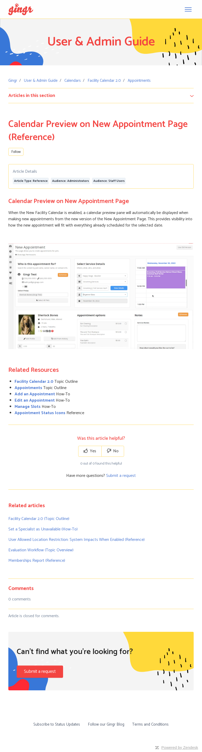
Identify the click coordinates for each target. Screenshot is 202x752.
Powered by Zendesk (179, 747)
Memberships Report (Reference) (36, 560)
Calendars (72, 80)
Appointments (139, 80)
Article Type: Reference (31, 180)
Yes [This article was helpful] (90, 451)
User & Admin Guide (41, 80)
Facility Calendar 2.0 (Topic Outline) (38, 518)
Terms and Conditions (150, 724)
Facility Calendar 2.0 (104, 80)
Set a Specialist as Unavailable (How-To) (43, 529)
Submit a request (121, 475)
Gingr (12, 80)
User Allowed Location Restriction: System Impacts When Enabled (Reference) (76, 539)
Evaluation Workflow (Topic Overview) (41, 550)
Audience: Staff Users (109, 180)
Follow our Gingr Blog (106, 724)
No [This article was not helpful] (113, 451)
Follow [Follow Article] (16, 152)
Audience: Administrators (70, 180)
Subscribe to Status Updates (56, 724)
